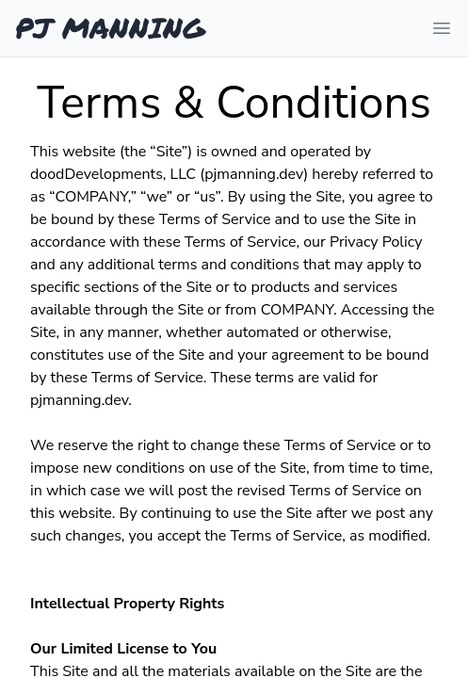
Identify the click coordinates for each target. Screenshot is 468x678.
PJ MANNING (110, 28)
